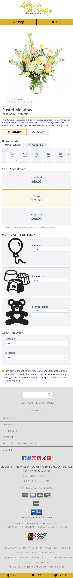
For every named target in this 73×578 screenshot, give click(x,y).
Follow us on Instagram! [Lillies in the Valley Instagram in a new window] (20, 526)
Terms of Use (57, 567)
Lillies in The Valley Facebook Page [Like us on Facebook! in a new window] (36, 523)
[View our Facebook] (24, 459)
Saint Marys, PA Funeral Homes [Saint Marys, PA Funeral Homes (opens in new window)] (17, 548)
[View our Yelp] (49, 459)
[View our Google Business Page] (29, 459)
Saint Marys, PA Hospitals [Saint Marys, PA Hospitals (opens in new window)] (50, 548)
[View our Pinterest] (39, 459)
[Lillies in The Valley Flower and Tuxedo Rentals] (36, 14)
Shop (18, 22)
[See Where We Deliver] (36, 410)
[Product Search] (37, 395)
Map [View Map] (36, 575)
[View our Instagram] (34, 459)
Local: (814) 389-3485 (36, 481)
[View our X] (44, 459)
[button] (36, 512)
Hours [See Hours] (61, 575)
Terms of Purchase (37, 567)
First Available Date (35, 145)
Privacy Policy (17, 567)
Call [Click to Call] (12, 575)
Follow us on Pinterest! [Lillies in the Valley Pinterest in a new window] (53, 526)
